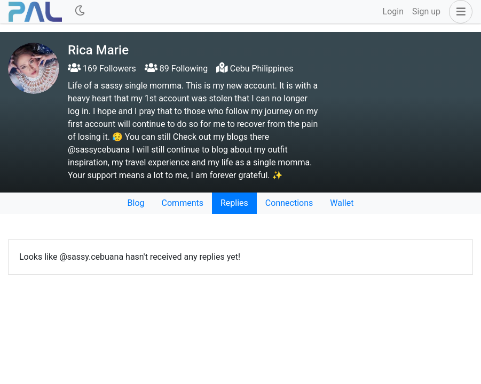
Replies (234, 203)
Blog (136, 203)
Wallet (341, 203)
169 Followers (102, 68)
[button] (458, 11)
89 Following (176, 68)
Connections (289, 203)
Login (393, 11)
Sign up (426, 11)
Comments (182, 203)
